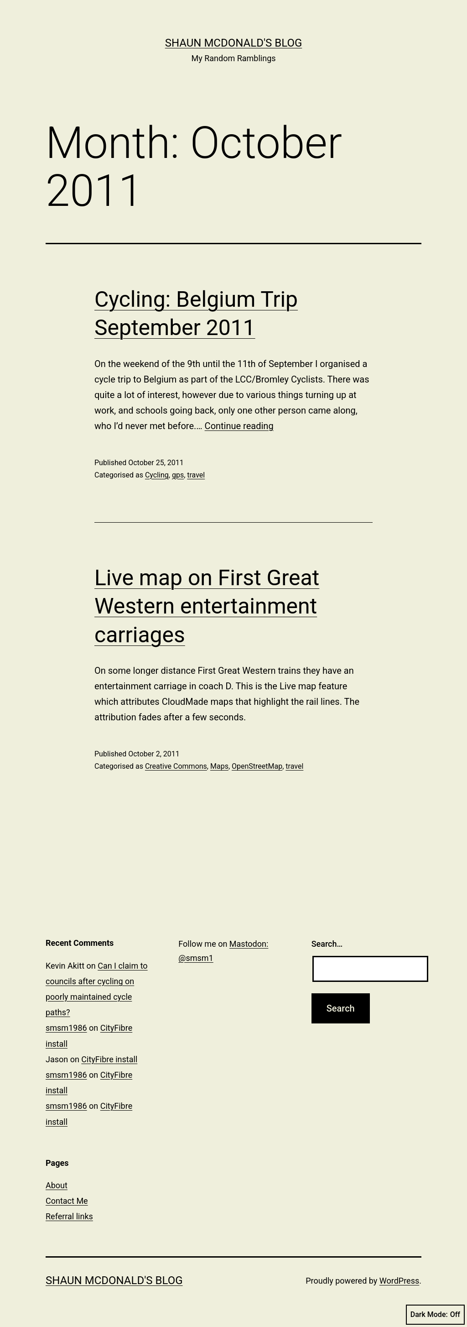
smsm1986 (66, 1028)
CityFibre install (109, 1059)
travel (196, 475)
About (56, 1185)
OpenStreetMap (257, 766)
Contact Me (67, 1201)
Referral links (69, 1216)
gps (178, 475)
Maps (219, 766)
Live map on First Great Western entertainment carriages (206, 606)
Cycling (157, 475)
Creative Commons (176, 766)
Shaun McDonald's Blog (233, 43)
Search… (327, 944)
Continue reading (239, 425)
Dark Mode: (435, 1314)
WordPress (399, 1280)
